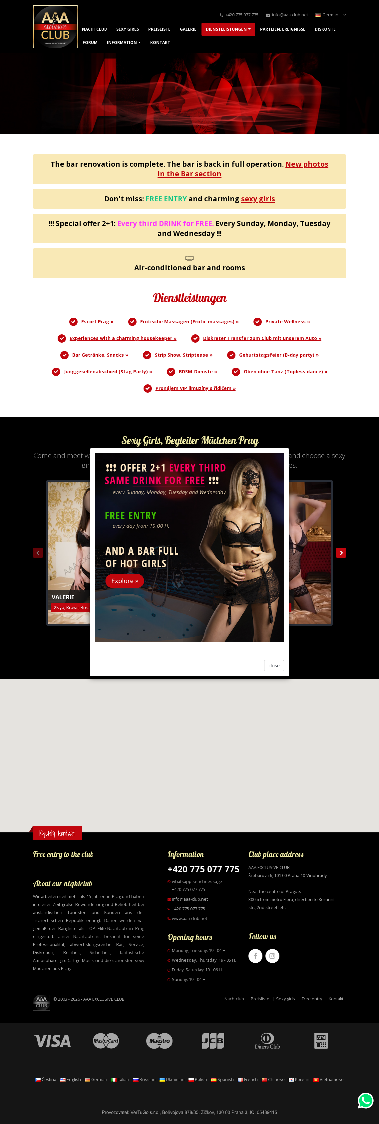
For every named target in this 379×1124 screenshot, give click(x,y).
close (274, 665)
